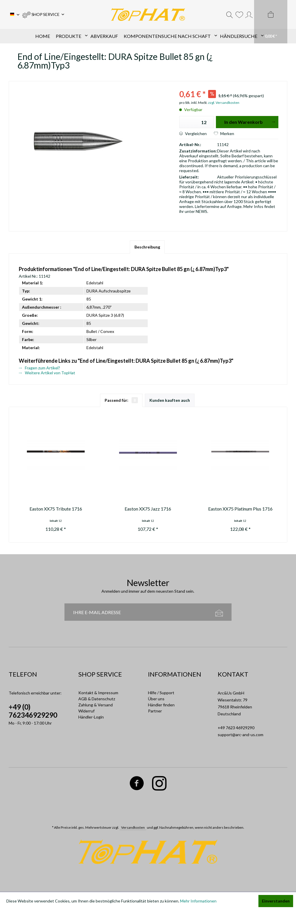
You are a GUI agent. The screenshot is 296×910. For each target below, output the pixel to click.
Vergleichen (193, 133)
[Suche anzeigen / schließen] (229, 14)
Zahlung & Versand (95, 704)
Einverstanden (276, 900)
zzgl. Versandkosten (223, 102)
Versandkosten (133, 827)
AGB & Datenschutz (96, 698)
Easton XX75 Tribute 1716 (55, 508)
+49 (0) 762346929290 (33, 711)
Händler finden (161, 704)
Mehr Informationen (198, 900)
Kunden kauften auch (169, 400)
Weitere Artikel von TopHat (47, 372)
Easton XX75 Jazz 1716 (148, 508)
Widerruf (86, 710)
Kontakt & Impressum (98, 692)
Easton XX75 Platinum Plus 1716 (240, 508)
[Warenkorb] (270, 21)
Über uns (156, 698)
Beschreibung (147, 246)
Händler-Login (91, 716)
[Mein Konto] (249, 14)
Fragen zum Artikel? (39, 367)
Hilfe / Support (161, 692)
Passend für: (121, 400)
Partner (155, 710)
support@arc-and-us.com (240, 734)
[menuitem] (43, 14)
